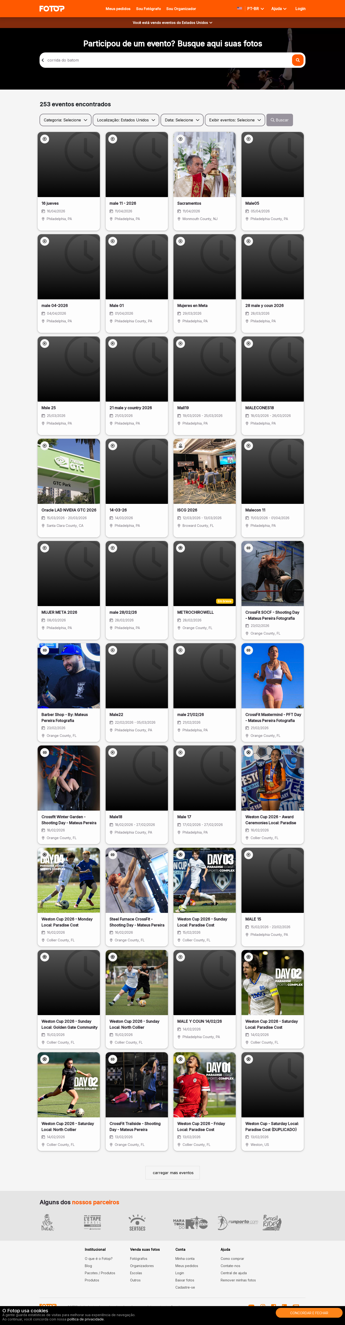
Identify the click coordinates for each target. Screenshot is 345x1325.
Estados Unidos (197, 23)
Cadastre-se (185, 1287)
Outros (135, 1280)
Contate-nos (230, 1266)
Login (179, 1273)
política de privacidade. (85, 1319)
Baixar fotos (184, 1280)
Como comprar (232, 1259)
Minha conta (185, 1259)
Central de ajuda (234, 1273)
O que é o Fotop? (99, 1259)
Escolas (136, 1273)
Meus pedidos (118, 8)
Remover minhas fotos (238, 1280)
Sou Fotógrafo (148, 8)
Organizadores (142, 1266)
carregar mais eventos (173, 1172)
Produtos (92, 1280)
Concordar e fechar (309, 1313)
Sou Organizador (181, 8)
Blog (88, 1266)
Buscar (280, 120)
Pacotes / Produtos (100, 1273)
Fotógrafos (138, 1259)
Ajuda (279, 8)
